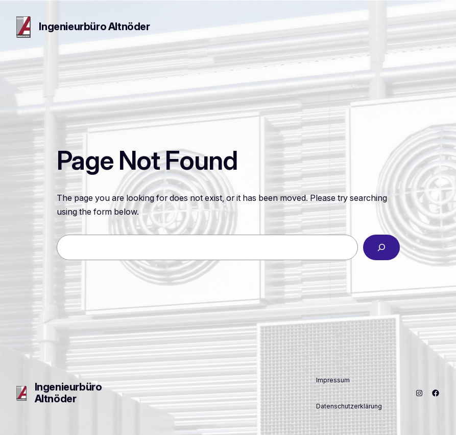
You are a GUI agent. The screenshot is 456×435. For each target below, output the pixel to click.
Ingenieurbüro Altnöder (94, 26)
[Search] (381, 247)
